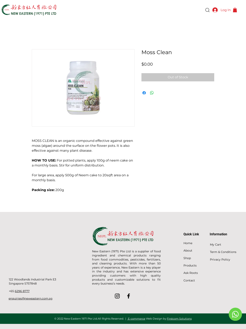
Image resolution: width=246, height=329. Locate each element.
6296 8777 (22, 291)
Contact (189, 280)
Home (187, 243)
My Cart (215, 244)
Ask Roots (190, 273)
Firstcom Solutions (179, 318)
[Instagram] (117, 296)
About (187, 250)
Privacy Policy (220, 259)
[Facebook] (128, 296)
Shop (187, 258)
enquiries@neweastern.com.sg (30, 298)
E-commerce (136, 318)
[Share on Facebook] (144, 92)
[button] (235, 9)
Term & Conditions (223, 252)
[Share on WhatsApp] (151, 92)
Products (190, 265)
